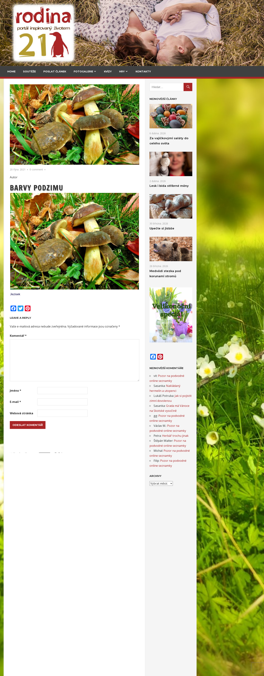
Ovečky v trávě (17, 532)
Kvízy (108, 71)
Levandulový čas (19, 649)
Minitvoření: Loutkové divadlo (28, 591)
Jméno (79, 391)
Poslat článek (54, 71)
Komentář (82, 336)
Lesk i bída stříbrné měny (232, 186)
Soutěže (29, 71)
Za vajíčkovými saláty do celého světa (20, 123)
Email (12, 454)
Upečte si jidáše (50, 151)
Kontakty (143, 71)
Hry (122, 71)
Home (11, 71)
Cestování (16, 102)
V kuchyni (46, 102)
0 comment (100, 169)
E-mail (79, 402)
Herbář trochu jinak (239, 436)
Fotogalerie (83, 71)
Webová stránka (85, 413)
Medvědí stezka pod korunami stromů (19, 180)
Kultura (14, 259)
